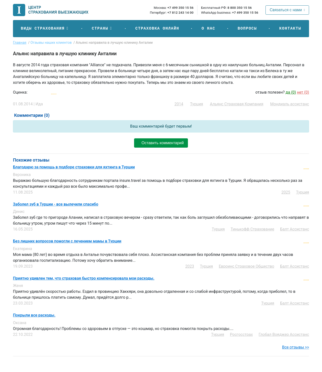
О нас (208, 28)
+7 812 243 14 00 (180, 12)
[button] (45, 28)
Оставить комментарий (161, 143)
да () (291, 92)
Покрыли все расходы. (34, 315)
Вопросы (247, 28)
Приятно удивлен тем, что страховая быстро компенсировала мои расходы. (83, 278)
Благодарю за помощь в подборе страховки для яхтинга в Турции (74, 167)
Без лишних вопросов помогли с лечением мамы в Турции (67, 241)
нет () (303, 92)
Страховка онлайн (157, 28)
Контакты (290, 28)
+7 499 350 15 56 (180, 8)
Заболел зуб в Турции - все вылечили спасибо (55, 204)
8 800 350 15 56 (240, 8)
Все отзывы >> (295, 347)
